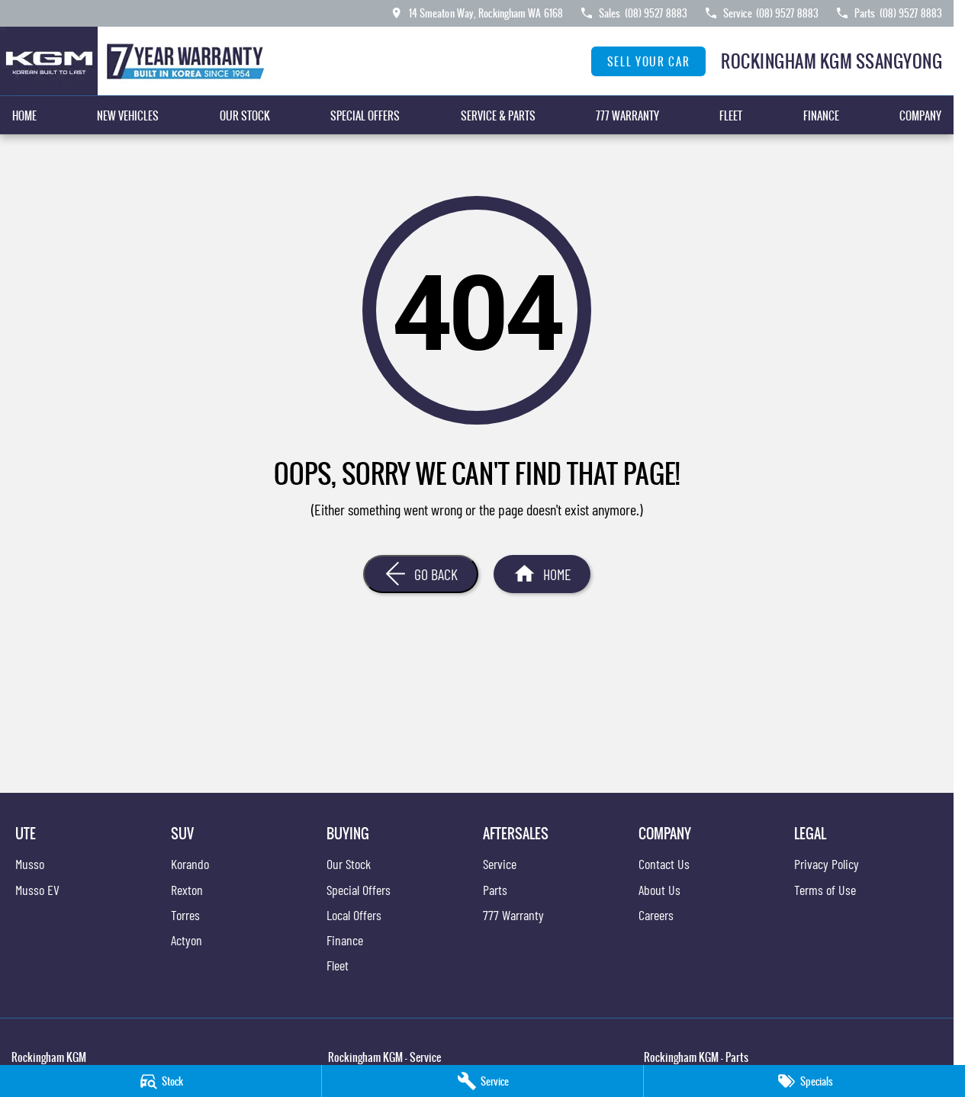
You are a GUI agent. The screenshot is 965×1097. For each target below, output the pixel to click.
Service (499, 863)
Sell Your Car (648, 61)
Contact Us (664, 863)
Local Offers (353, 914)
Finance (821, 115)
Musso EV (37, 889)
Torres (185, 914)
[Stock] (160, 1081)
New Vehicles (128, 115)
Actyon (186, 940)
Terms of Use (825, 889)
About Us (659, 889)
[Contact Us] (475, 13)
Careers (656, 914)
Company (920, 115)
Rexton (187, 889)
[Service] (482, 1081)
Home (24, 115)
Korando (190, 863)
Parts (495, 889)
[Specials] (804, 1081)
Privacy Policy (826, 863)
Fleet (730, 115)
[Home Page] (136, 61)
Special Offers (365, 115)
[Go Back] (420, 574)
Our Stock (245, 115)
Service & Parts (498, 115)
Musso (29, 863)
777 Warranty (627, 115)
